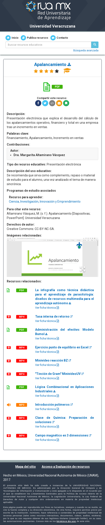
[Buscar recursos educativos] (94, 45)
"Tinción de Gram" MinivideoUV (59, 373)
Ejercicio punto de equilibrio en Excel (63, 347)
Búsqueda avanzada (85, 50)
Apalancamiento (52, 64)
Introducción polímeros (54, 404)
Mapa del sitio (25, 466)
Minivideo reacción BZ (53, 360)
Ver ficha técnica (47, 307)
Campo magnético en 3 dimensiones (63, 435)
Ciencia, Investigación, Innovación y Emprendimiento (45, 201)
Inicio (12, 37)
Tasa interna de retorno (53, 316)
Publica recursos (34, 37)
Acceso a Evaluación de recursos (66, 466)
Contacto (59, 37)
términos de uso (66, 521)
